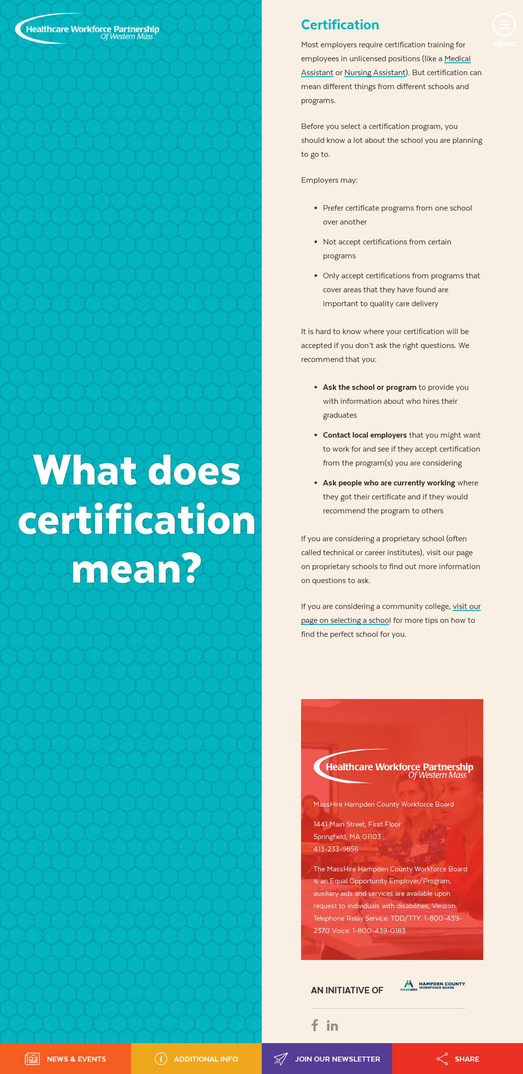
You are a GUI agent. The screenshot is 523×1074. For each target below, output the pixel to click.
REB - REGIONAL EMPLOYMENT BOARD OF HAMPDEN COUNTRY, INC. (433, 985)
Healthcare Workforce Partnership (87, 28)
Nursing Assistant (375, 72)
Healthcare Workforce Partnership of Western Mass (393, 766)
